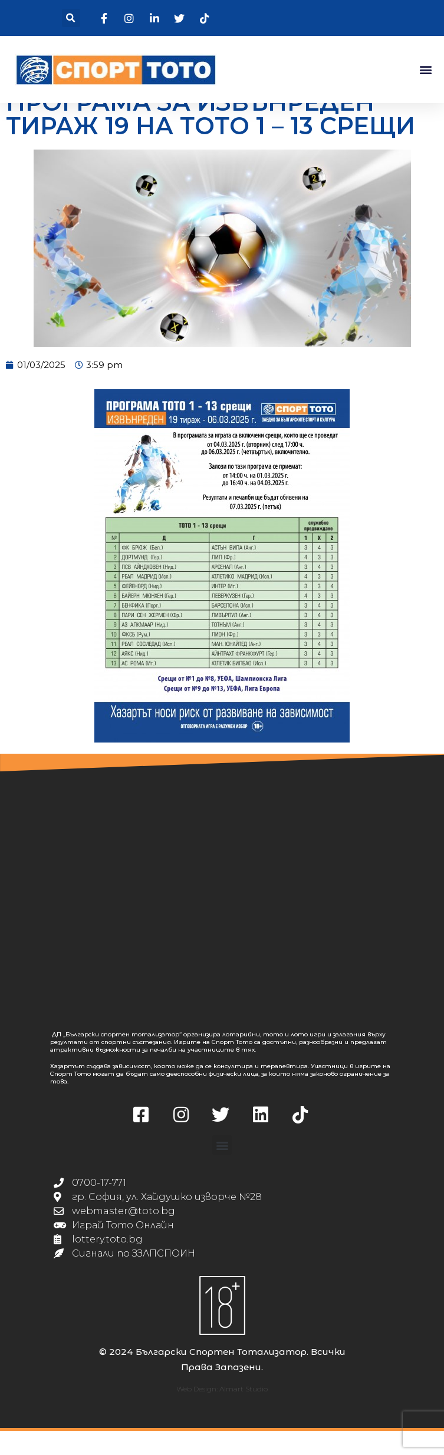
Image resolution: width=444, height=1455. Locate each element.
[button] (71, 18)
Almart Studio (243, 1412)
